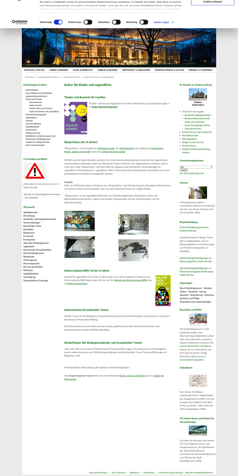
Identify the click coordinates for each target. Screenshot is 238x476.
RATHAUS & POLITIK (34, 70)
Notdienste (28, 256)
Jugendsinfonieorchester (36, 96)
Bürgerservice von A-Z (193, 142)
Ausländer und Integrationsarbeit (39, 219)
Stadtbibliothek (32, 126)
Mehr (197, 212)
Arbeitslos (209, 295)
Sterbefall (193, 291)
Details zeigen (161, 46)
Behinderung (196, 295)
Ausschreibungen (31, 222)
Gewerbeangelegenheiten (197, 125)
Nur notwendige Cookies (212, 8)
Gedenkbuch (31, 117)
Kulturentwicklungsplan (36, 114)
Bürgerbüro (29, 232)
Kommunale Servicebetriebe (37, 249)
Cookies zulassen (212, 25)
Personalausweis (31, 263)
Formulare (28, 236)
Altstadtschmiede (106, 148)
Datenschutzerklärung (133, 36)
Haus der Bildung (33, 123)
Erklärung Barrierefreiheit (199, 472)
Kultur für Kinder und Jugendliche (99, 77)
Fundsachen (29, 239)
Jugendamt (28, 246)
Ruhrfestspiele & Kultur (48, 77)
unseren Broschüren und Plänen (195, 346)
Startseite (29, 77)
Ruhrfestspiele (32, 90)
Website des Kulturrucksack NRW (130, 280)
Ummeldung (29, 277)
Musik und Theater (71, 77)
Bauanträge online (32, 225)
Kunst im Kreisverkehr (35, 145)
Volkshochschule (33, 133)
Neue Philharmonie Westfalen (39, 93)
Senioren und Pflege (189, 298)
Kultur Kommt (35, 105)
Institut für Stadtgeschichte (38, 142)
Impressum (149, 472)
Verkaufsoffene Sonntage (35, 280)
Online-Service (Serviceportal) (196, 132)
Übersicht (134, 472)
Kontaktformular (190, 135)
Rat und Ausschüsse (33, 266)
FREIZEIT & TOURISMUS (200, 70)
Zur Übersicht (31, 197)
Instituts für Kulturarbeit (113, 151)
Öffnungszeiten (189, 138)
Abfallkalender (30, 212)
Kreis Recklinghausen (33, 253)
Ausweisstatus (189, 145)
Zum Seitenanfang (98, 472)
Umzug (202, 291)
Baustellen (28, 229)
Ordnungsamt (30, 260)
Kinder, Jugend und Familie (132, 375)
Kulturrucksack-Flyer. (77, 283)
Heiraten (208, 288)
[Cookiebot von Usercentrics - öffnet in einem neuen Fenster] (19, 46)
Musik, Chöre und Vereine (40, 108)
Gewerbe (184, 295)
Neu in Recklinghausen (191, 288)
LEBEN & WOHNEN (58, 70)
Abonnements (35, 102)
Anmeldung (29, 215)
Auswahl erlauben (212, 17)
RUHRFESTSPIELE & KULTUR (169, 70)
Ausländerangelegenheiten (198, 115)
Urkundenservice (193, 128)
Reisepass (28, 270)
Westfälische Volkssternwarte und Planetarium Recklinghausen (41, 137)
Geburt (183, 291)
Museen (29, 120)
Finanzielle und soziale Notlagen (195, 301)
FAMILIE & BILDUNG (107, 70)
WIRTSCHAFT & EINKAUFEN (136, 70)
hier (35, 187)
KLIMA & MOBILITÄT (83, 70)
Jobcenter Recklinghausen (36, 242)
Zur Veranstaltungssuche (192, 173)
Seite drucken (119, 472)
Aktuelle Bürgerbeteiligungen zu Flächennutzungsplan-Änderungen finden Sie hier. (196, 271)
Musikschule (31, 129)
